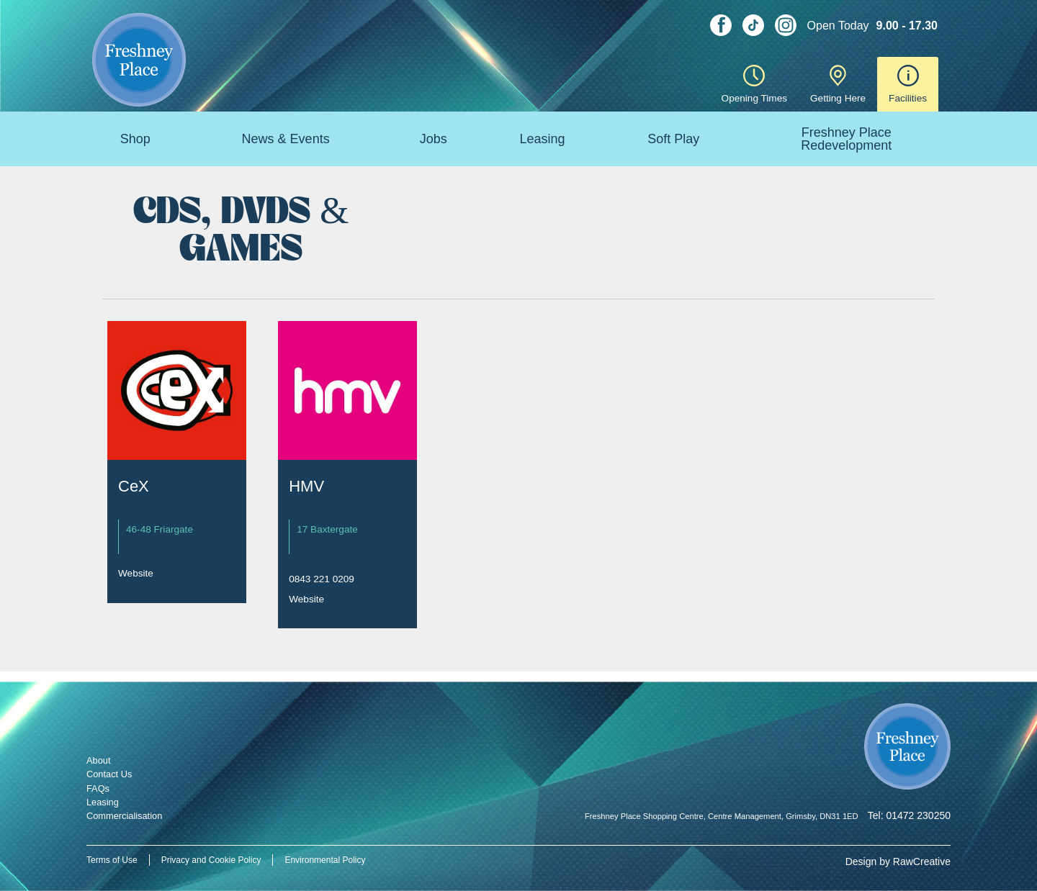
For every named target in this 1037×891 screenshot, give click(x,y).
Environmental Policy (324, 860)
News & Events (286, 139)
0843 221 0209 (321, 579)
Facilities (908, 84)
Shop (135, 139)
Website (135, 573)
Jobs (433, 139)
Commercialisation (124, 815)
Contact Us (109, 774)
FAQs (97, 788)
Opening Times (754, 84)
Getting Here (838, 84)
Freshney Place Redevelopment (846, 139)
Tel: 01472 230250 (909, 815)
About (98, 760)
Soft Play (673, 139)
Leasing (542, 139)
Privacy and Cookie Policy (211, 860)
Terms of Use (112, 860)
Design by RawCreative (898, 861)
